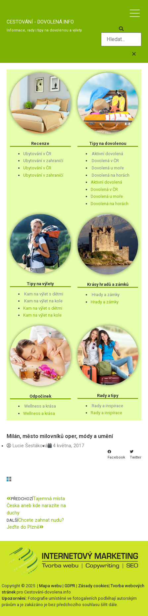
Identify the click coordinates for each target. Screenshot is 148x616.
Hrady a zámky (106, 294)
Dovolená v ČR (105, 160)
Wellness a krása (40, 406)
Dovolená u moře (108, 167)
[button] (121, 29)
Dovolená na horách (110, 175)
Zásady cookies (93, 585)
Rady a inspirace (107, 405)
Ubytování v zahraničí (43, 160)
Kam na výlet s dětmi (43, 293)
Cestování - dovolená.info (40, 22)
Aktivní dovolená (107, 153)
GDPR (70, 585)
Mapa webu (50, 585)
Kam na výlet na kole (43, 300)
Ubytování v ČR (37, 153)
